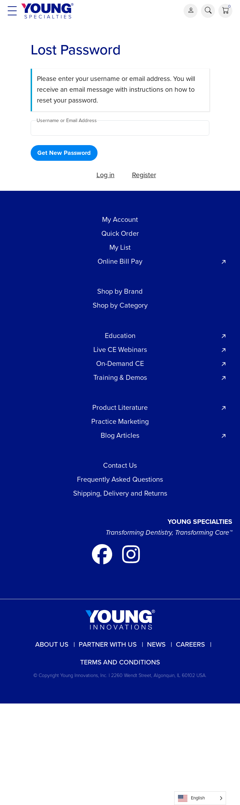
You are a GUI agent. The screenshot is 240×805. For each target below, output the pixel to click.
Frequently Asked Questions (120, 479)
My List (120, 247)
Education (120, 335)
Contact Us (120, 465)
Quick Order (120, 233)
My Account (120, 219)
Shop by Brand (120, 291)
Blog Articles (120, 435)
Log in (105, 175)
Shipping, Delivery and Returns (120, 493)
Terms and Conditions (120, 662)
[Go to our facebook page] (103, 554)
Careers (190, 644)
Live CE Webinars (120, 349)
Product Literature (120, 407)
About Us (51, 644)
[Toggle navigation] (12, 10)
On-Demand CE (120, 363)
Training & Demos (120, 377)
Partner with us (108, 644)
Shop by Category (120, 305)
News (156, 644)
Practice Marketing (120, 421)
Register (144, 175)
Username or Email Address (67, 120)
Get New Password (64, 152)
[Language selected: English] (200, 798)
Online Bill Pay (120, 261)
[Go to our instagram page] (131, 554)
